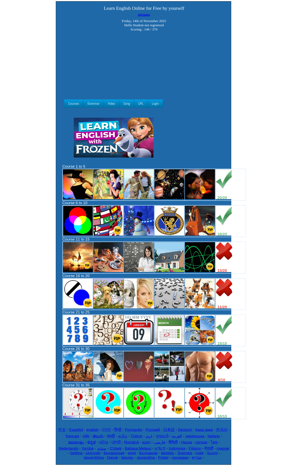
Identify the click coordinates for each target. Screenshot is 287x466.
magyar (223, 448)
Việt (86, 436)
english (92, 430)
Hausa (186, 442)
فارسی (159, 442)
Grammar (93, 103)
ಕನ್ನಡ (91, 442)
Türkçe (137, 436)
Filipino (195, 448)
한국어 (221, 430)
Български (148, 453)
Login (155, 103)
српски (201, 442)
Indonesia (177, 448)
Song (126, 103)
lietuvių (127, 457)
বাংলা (106, 430)
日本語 (169, 430)
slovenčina (146, 457)
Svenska (184, 453)
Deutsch (185, 430)
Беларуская (114, 453)
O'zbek (115, 448)
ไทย (214, 442)
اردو (149, 436)
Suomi (212, 453)
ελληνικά (93, 453)
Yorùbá (87, 448)
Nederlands (68, 448)
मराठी (111, 436)
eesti (132, 453)
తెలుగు (98, 436)
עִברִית (197, 457)
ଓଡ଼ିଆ (103, 442)
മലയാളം (76, 442)
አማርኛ (160, 448)
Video (111, 103)
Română (131, 442)
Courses (73, 103)
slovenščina (94, 457)
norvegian (180, 457)
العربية (177, 436)
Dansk (112, 457)
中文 (62, 430)
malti (200, 453)
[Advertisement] (144, 65)
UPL (141, 103)
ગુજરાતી (161, 436)
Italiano (213, 436)
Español (76, 430)
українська (195, 436)
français (72, 436)
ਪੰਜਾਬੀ (116, 442)
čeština (76, 453)
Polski (163, 457)
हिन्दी (117, 430)
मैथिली (173, 442)
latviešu (167, 453)
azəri (146, 442)
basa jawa (204, 430)
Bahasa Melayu (138, 448)
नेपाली (208, 448)
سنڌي (101, 448)
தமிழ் (122, 436)
